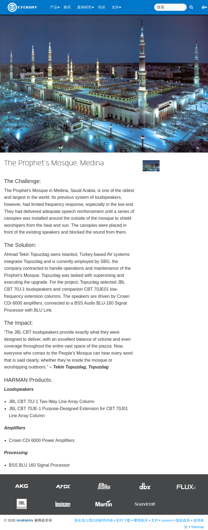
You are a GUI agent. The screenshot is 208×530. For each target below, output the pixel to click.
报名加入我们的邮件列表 (93, 520)
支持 (115, 7)
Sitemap (197, 527)
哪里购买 (141, 520)
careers (167, 520)
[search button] (191, 5)
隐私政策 (183, 520)
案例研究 (84, 7)
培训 (101, 7)
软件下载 (123, 520)
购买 (67, 7)
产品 (53, 7)
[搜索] (170, 7)
